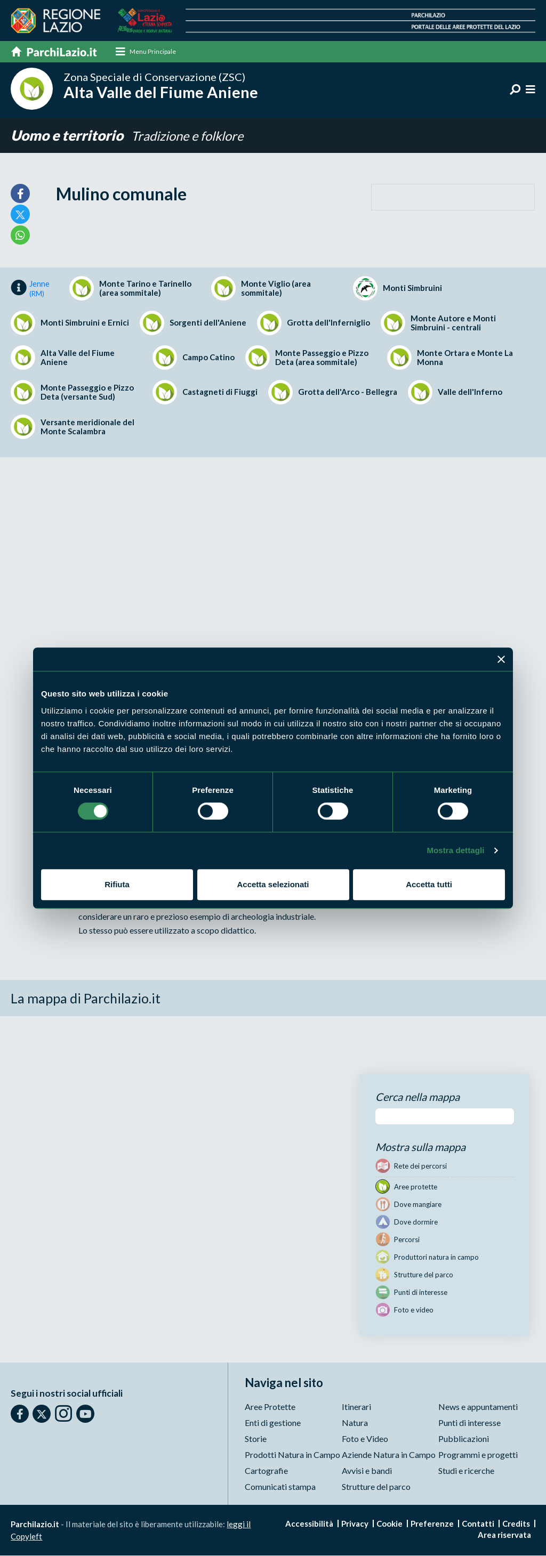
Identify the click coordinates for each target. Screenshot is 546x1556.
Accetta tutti (429, 884)
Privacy (354, 1524)
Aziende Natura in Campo (389, 1455)
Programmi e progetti (478, 1455)
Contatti (478, 1524)
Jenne (39, 288)
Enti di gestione (273, 1423)
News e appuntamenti (478, 1407)
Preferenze (432, 1524)
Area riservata (504, 1535)
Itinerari (356, 1407)
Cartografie (266, 1471)
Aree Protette (270, 1407)
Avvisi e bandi (367, 1471)
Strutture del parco (376, 1487)
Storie (256, 1439)
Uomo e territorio (69, 135)
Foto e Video (365, 1439)
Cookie (389, 1524)
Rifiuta (117, 884)
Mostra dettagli (455, 850)
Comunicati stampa (280, 1487)
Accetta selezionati (273, 884)
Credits (516, 1524)
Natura (355, 1423)
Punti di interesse (469, 1423)
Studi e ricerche (466, 1471)
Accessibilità (309, 1524)
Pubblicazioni (463, 1439)
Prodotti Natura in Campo (292, 1455)
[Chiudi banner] (501, 659)
